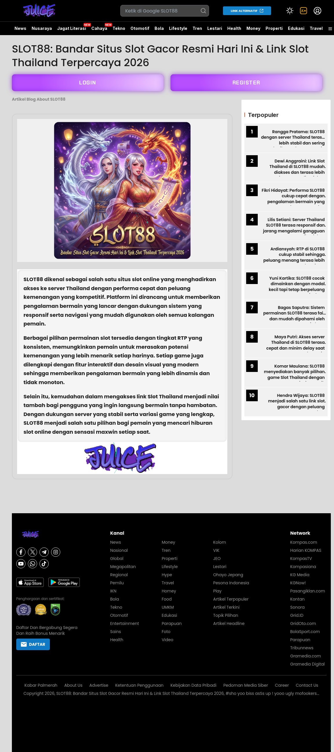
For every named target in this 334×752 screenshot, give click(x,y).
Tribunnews (301, 648)
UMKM (168, 607)
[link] (303, 10)
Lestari (215, 30)
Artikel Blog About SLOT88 (39, 99)
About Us (73, 685)
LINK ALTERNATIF (244, 10)
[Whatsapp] (32, 563)
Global (117, 558)
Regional (119, 575)
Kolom (219, 542)
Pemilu (117, 583)
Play (217, 591)
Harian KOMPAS (305, 550)
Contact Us (307, 685)
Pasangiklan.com (307, 591)
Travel (316, 28)
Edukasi (296, 28)
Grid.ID (296, 615)
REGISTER (246, 82)
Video (167, 640)
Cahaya (99, 28)
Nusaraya (42, 28)
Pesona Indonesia (231, 583)
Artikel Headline (228, 623)
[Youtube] (21, 563)
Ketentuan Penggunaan (139, 685)
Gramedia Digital (307, 664)
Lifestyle (178, 28)
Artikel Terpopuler (230, 599)
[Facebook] (21, 552)
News (20, 28)
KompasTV (301, 558)
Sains (115, 631)
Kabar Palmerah (40, 685)
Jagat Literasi (71, 28)
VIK (216, 550)
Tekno (118, 28)
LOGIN (87, 82)
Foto (166, 631)
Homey (169, 591)
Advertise (98, 685)
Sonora (297, 607)
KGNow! (298, 583)
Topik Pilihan (225, 615)
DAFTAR (33, 644)
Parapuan (172, 623)
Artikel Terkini (226, 607)
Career (282, 685)
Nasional (119, 550)
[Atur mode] (289, 10)
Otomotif (139, 28)
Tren (197, 28)
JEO (217, 558)
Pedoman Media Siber (246, 685)
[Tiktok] (44, 563)
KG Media (299, 575)
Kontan (297, 599)
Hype (167, 575)
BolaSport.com (305, 631)
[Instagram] (55, 552)
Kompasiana (303, 567)
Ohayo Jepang (228, 575)
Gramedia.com (305, 656)
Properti (274, 28)
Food (167, 599)
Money (253, 28)
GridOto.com (303, 623)
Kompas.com (303, 542)
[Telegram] (44, 552)
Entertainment (124, 623)
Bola (159, 28)
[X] (32, 552)
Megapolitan (123, 567)
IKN (113, 591)
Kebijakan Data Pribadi (193, 685)
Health (234, 28)
